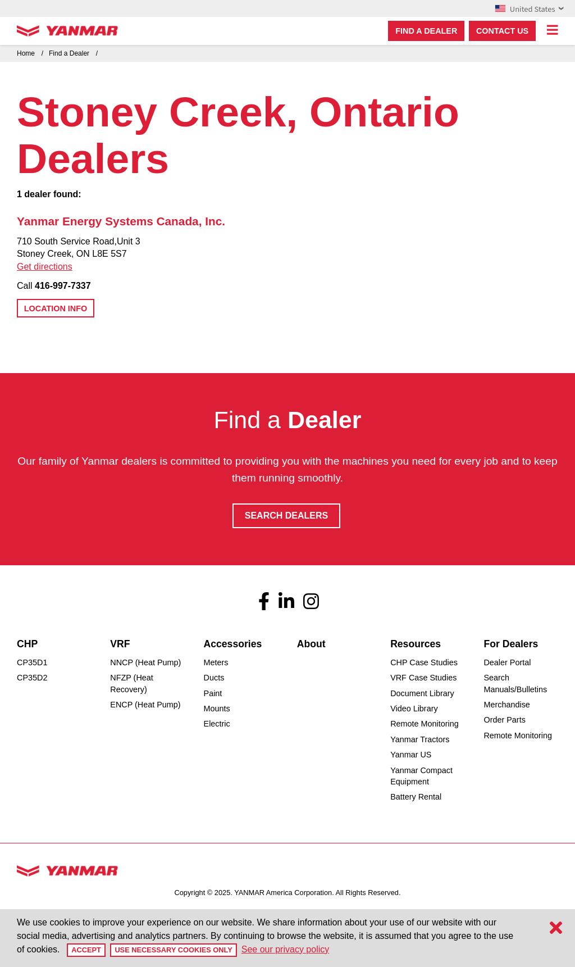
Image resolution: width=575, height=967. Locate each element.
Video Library (414, 708)
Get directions (44, 266)
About (311, 644)
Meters (216, 662)
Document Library (422, 693)
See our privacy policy (285, 949)
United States (529, 8)
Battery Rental (415, 796)
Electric (217, 723)
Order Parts (504, 719)
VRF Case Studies (423, 677)
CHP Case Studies (424, 662)
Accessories (233, 644)
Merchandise (506, 704)
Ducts (214, 677)
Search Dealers (286, 515)
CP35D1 (32, 662)
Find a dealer (426, 30)
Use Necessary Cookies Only (173, 950)
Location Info (55, 308)
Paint (213, 693)
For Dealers (510, 644)
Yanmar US (410, 754)
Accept (86, 950)
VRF (120, 644)
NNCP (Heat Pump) (145, 662)
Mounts (217, 708)
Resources (415, 644)
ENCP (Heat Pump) (145, 704)
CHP (27, 644)
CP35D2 (32, 677)
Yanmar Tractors (419, 739)
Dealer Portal (507, 662)
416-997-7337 (63, 285)
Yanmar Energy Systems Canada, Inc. (121, 221)
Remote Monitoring (424, 723)
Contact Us (502, 30)
